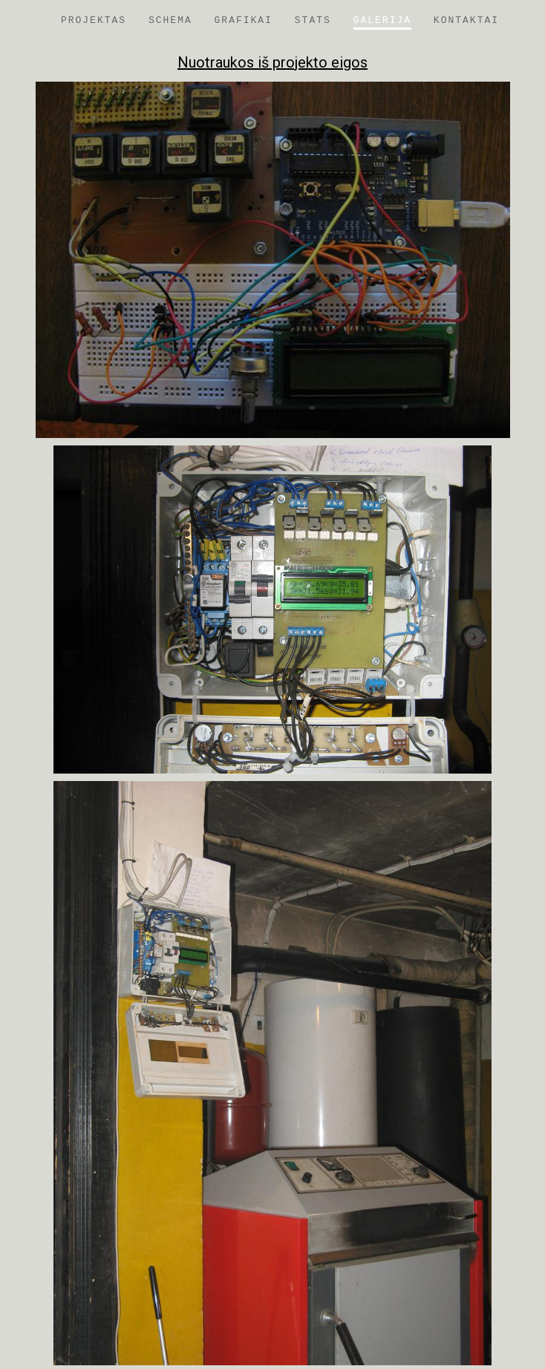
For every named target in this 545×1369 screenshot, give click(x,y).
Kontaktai (466, 20)
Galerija (382, 20)
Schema (170, 20)
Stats (313, 20)
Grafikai (243, 20)
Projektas (93, 20)
